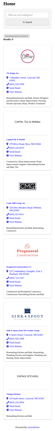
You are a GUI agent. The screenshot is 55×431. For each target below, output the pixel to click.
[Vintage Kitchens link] (27, 376)
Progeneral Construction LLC (19, 267)
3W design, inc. (12, 73)
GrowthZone (34, 427)
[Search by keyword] (27, 15)
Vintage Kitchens (13, 394)
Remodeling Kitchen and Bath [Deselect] (16, 36)
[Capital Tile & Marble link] (27, 122)
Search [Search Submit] (27, 22)
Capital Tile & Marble (15, 139)
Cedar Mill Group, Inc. (16, 203)
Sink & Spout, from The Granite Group (22, 330)
